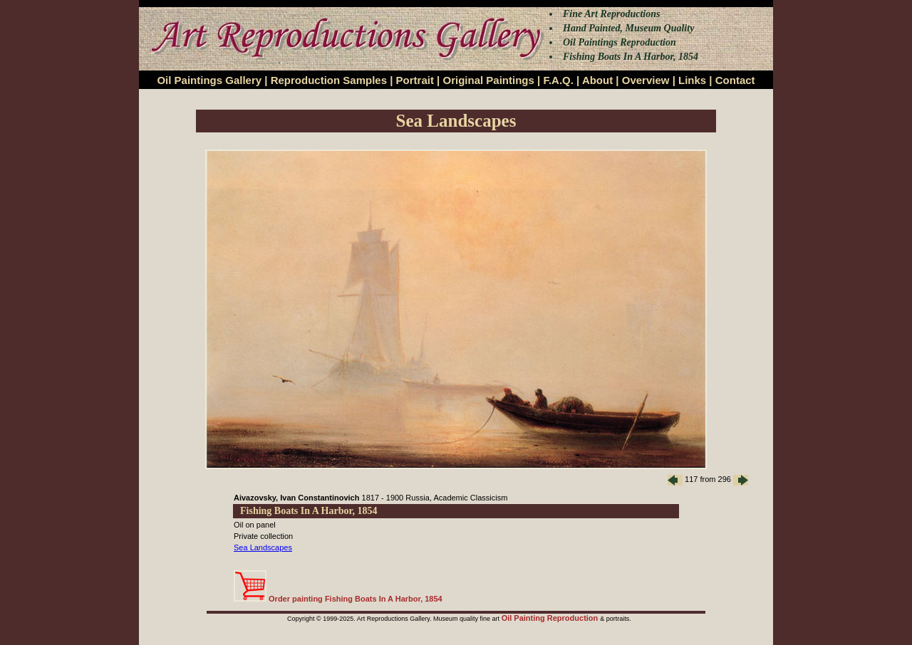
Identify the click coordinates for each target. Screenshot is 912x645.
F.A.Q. (558, 80)
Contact (735, 80)
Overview (646, 80)
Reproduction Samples (329, 80)
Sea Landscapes (263, 547)
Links (692, 80)
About (597, 80)
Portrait (415, 80)
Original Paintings (488, 80)
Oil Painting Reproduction (551, 618)
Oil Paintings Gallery (209, 80)
